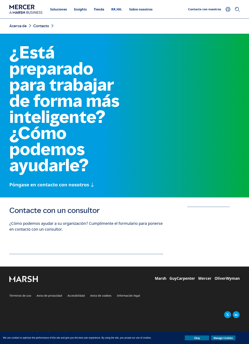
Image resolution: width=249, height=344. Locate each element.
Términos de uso (20, 296)
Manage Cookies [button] (223, 338)
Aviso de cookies (100, 296)
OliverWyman (227, 278)
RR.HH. (116, 9)
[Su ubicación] (228, 9)
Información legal (128, 296)
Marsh (160, 278)
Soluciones (58, 9)
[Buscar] (237, 9)
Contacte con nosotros (204, 9)
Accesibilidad (76, 296)
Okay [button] (197, 338)
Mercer (204, 278)
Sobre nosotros (141, 9)
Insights (80, 9)
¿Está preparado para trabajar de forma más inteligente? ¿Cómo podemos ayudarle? (64, 109)
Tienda (99, 9)
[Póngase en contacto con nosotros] (51, 184)
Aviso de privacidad (49, 296)
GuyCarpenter (182, 278)
